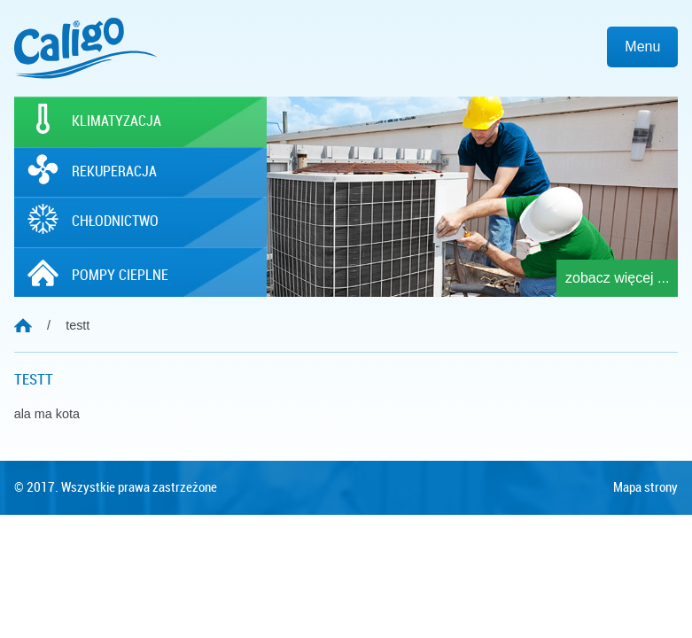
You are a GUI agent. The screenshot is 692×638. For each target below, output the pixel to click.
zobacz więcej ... (617, 277)
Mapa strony (645, 487)
